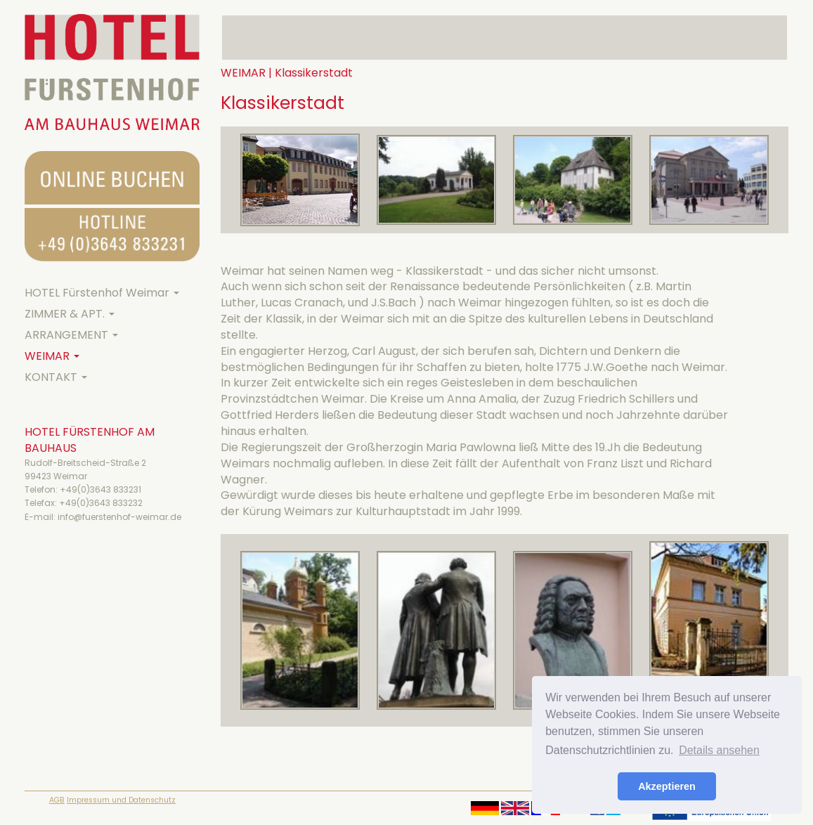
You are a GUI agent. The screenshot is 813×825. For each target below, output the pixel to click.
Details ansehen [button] (719, 750)
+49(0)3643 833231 (100, 489)
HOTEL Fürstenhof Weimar (102, 293)
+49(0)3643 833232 (101, 503)
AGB (57, 800)
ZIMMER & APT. (70, 314)
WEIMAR (52, 356)
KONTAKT (56, 377)
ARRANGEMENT (71, 335)
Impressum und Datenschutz (121, 800)
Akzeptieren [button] (667, 786)
